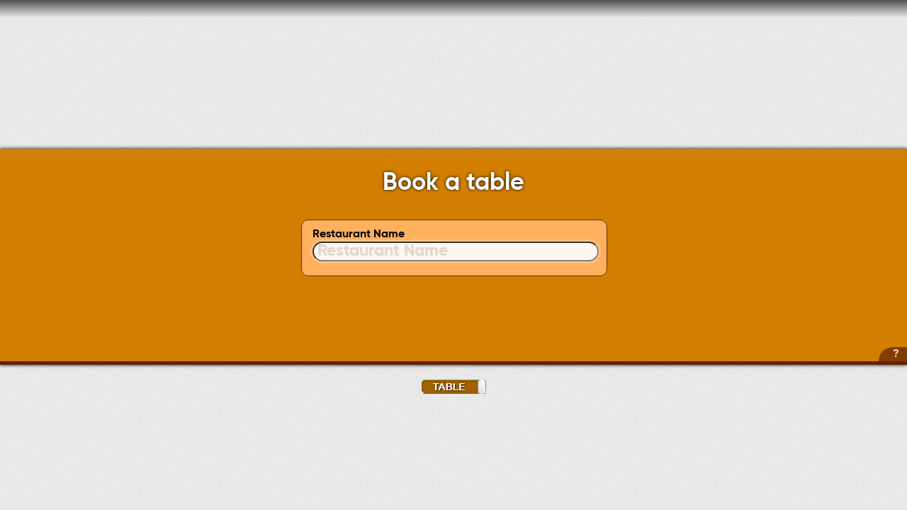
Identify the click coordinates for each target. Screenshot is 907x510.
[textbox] (455, 251)
